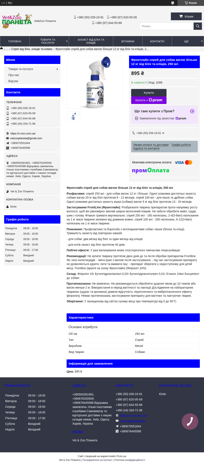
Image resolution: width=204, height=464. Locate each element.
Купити (149, 92)
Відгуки (13, 81)
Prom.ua (121, 456)
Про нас (13, 75)
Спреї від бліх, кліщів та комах (31, 49)
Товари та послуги (47, 41)
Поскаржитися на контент (97, 460)
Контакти (157, 41)
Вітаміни (127, 41)
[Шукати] (198, 26)
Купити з (148, 100)
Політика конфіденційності (129, 460)
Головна (14, 41)
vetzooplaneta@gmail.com (26, 138)
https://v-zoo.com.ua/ (23, 133)
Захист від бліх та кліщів (91, 41)
